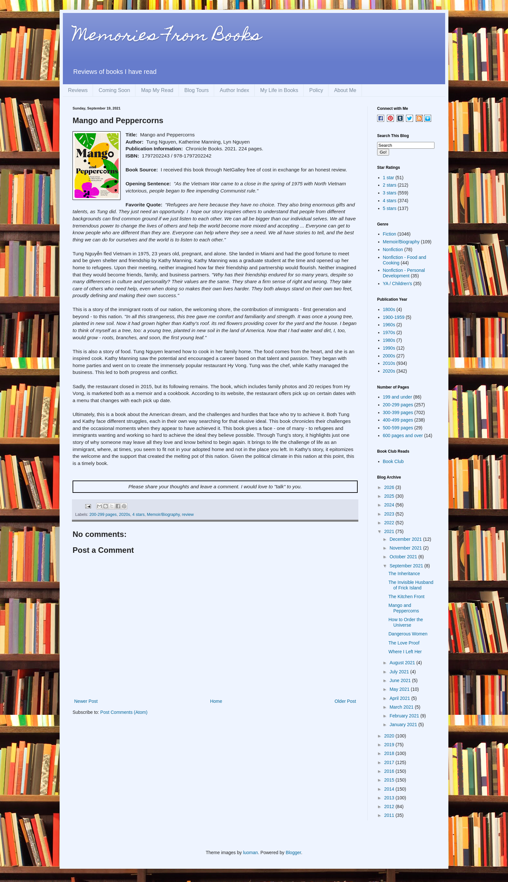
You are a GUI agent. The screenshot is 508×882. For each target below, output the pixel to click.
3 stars (390, 192)
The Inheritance (404, 573)
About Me (345, 90)
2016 (390, 771)
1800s (389, 309)
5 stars (390, 208)
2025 (390, 496)
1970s (389, 332)
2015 (390, 780)
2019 (390, 744)
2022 (390, 522)
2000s (389, 355)
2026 (390, 487)
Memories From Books (167, 36)
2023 (390, 513)
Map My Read (157, 90)
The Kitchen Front (406, 596)
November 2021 (406, 548)
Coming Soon (114, 90)
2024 (390, 504)
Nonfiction (393, 249)
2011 (390, 815)
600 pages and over (403, 435)
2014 (390, 789)
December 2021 (406, 539)
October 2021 (403, 556)
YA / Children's (397, 283)
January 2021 (403, 724)
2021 (390, 531)
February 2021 (404, 715)
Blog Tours (196, 90)
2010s (389, 363)
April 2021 (400, 698)
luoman (250, 852)
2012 (390, 806)
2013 (390, 797)
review (188, 514)
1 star (388, 177)
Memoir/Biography (163, 514)
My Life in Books (279, 90)
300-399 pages (398, 412)
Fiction (389, 234)
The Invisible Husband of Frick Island (410, 585)
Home (216, 701)
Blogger (293, 852)
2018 (390, 753)
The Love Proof (404, 642)
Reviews (77, 90)
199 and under (397, 397)
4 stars (138, 514)
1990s (389, 348)
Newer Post (86, 701)
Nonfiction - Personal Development (404, 273)
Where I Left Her (405, 651)
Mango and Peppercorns (403, 608)
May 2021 (399, 689)
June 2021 (400, 680)
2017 (390, 762)
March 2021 (402, 707)
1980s (389, 340)
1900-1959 (394, 317)
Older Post (345, 701)
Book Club (393, 461)
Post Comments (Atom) (123, 712)
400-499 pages (398, 420)
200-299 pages (103, 514)
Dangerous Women (407, 633)
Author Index (234, 90)
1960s (389, 324)
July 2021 (399, 671)
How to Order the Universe (405, 622)
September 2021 (406, 565)
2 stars (390, 185)
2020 (390, 735)
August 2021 (402, 662)
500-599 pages (398, 427)
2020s (124, 514)
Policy (316, 90)
